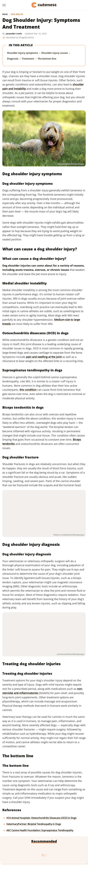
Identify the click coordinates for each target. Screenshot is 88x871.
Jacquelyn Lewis (14, 33)
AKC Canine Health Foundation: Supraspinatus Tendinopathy (39, 830)
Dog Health (17, 14)
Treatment (28, 58)
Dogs (5, 14)
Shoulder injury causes (54, 53)
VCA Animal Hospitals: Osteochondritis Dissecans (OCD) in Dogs (41, 818)
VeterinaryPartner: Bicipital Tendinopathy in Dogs (33, 824)
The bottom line (47, 58)
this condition (28, 389)
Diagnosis (12, 58)
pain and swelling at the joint (44, 357)
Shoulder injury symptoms (22, 53)
